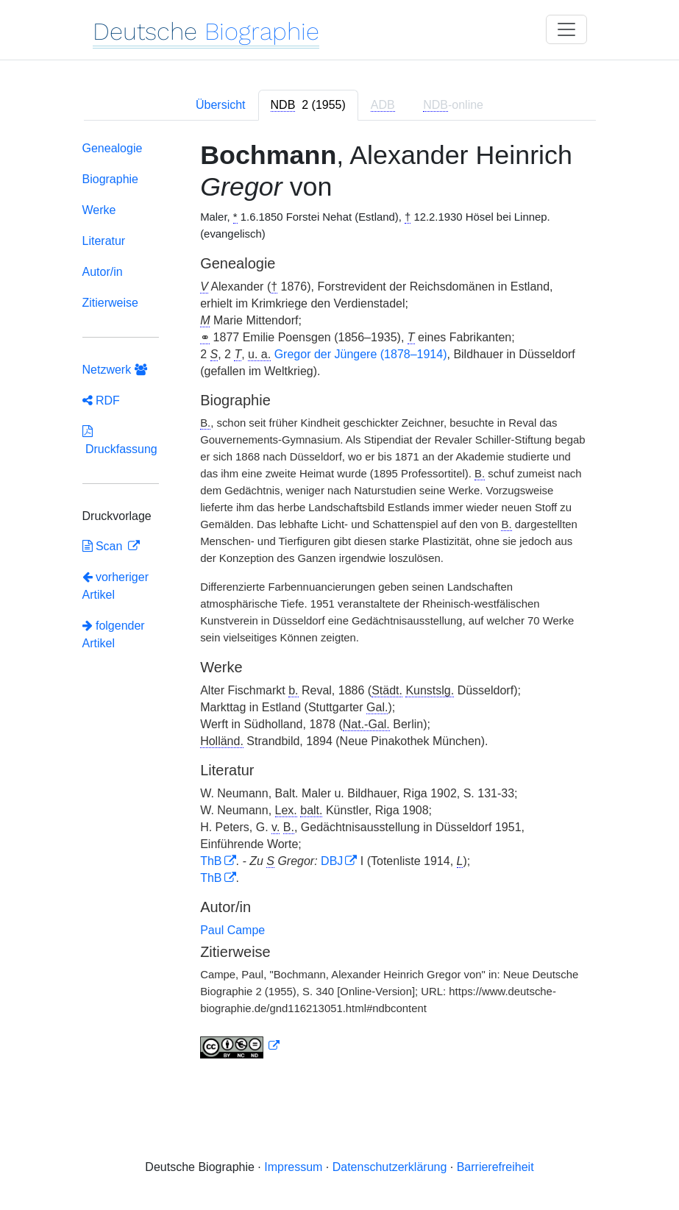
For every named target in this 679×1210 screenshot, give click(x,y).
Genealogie (112, 148)
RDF (101, 400)
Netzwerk (114, 369)
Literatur (104, 241)
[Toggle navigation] (566, 29)
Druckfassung (119, 440)
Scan (104, 546)
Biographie (110, 179)
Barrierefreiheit (495, 1167)
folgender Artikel (113, 634)
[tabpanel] (340, 603)
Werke (99, 210)
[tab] (308, 105)
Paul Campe (232, 930)
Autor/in (102, 272)
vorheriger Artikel (115, 586)
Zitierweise (110, 302)
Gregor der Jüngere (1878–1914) (360, 354)
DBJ (332, 861)
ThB (210, 861)
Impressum (293, 1167)
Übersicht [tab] (221, 105)
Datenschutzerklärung (390, 1167)
